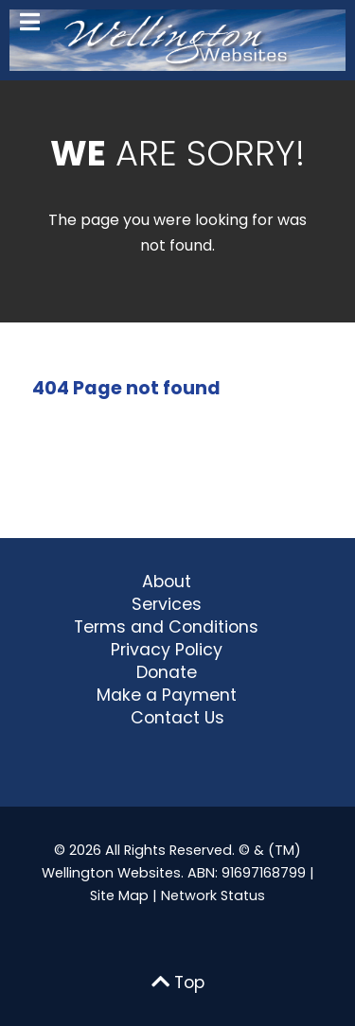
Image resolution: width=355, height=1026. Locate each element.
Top (177, 982)
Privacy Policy (166, 649)
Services (167, 604)
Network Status (213, 895)
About (166, 581)
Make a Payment (167, 695)
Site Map (119, 895)
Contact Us (177, 717)
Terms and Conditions (166, 627)
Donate (166, 672)
